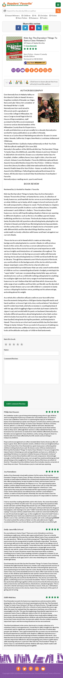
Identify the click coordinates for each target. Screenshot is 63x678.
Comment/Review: (11, 359)
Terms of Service (54, 673)
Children (25, 16)
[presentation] (27, 392)
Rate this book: (10, 339)
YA (34, 16)
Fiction (53, 16)
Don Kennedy (31, 46)
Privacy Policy (40, 673)
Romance (33, 18)
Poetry (43, 18)
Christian (43, 16)
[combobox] (31, 11)
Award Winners (12, 16)
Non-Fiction (21, 18)
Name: (6, 350)
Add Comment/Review (15, 404)
